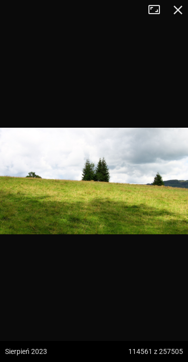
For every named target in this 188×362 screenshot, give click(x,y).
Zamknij (178, 10)
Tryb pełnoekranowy (158, 10)
